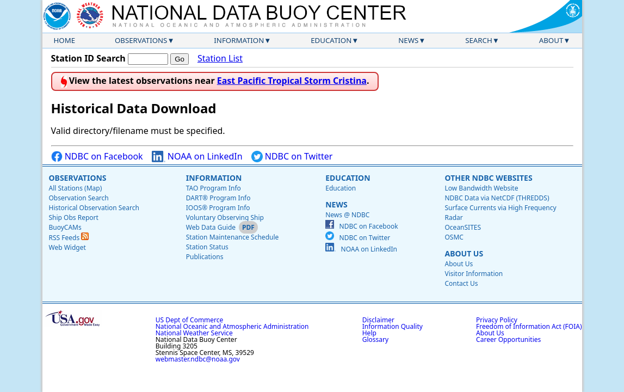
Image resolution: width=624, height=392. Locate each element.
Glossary (375, 339)
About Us (463, 253)
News (408, 40)
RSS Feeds (69, 237)
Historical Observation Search (94, 207)
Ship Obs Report (73, 217)
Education (331, 40)
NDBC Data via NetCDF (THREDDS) (496, 198)
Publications (205, 256)
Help (369, 333)
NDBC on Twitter (292, 156)
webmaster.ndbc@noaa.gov (198, 359)
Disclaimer (378, 319)
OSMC (453, 237)
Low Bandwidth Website (481, 188)
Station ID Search (88, 58)
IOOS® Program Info (218, 207)
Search (478, 40)
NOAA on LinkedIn (197, 156)
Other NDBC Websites (488, 178)
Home (65, 40)
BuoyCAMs (65, 227)
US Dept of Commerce (190, 319)
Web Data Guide (211, 227)
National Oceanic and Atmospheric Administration (232, 326)
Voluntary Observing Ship (225, 217)
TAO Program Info (213, 188)
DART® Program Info (218, 198)
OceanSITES (462, 227)
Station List (220, 58)
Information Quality (392, 326)
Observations (141, 40)
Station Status (207, 247)
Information (239, 40)
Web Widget (67, 247)
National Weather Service (194, 333)
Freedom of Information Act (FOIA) (529, 326)
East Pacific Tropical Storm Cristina (292, 81)
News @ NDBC (347, 214)
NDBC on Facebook (97, 156)
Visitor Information (473, 273)
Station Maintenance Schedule (232, 237)
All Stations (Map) (75, 188)
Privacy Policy (496, 319)
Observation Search (79, 198)
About (551, 40)
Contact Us (461, 283)
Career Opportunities (508, 339)
